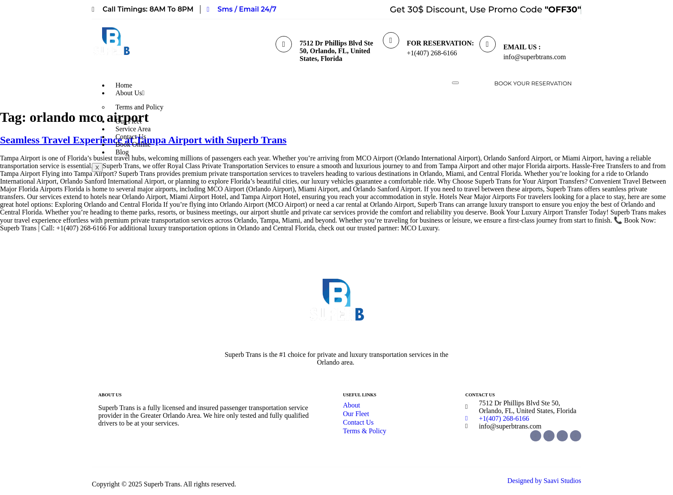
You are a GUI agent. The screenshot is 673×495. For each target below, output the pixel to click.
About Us (130, 93)
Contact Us (130, 136)
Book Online (133, 144)
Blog (122, 152)
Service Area (133, 129)
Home (123, 85)
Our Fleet (128, 121)
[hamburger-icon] (455, 82)
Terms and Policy (139, 107)
